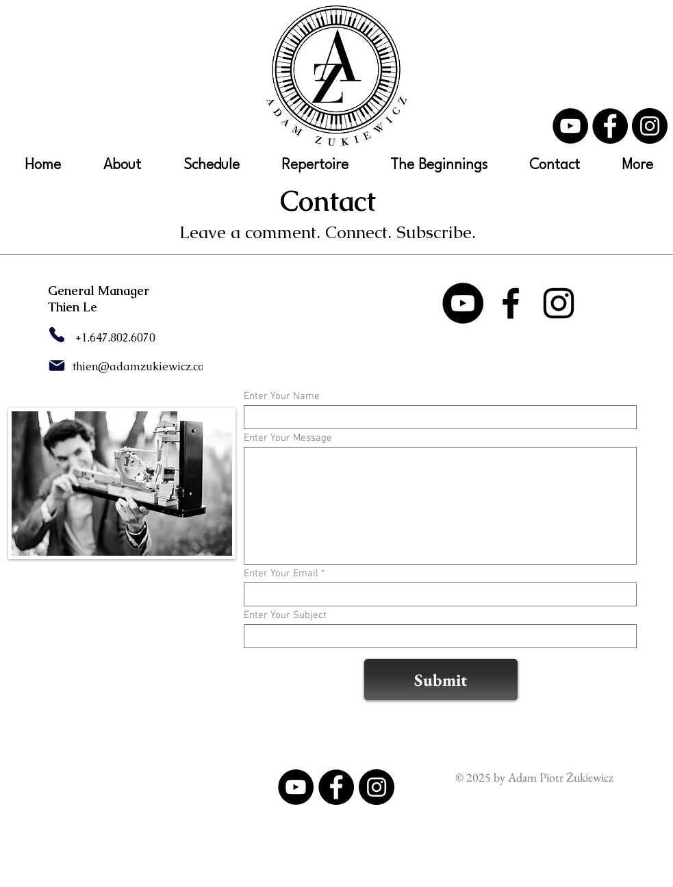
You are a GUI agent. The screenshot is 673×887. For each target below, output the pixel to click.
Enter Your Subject (285, 615)
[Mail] (57, 365)
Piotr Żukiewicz (575, 777)
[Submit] (441, 679)
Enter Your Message (288, 438)
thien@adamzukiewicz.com (143, 366)
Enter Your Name (282, 396)
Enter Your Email (281, 574)
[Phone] (57, 335)
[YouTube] (570, 126)
